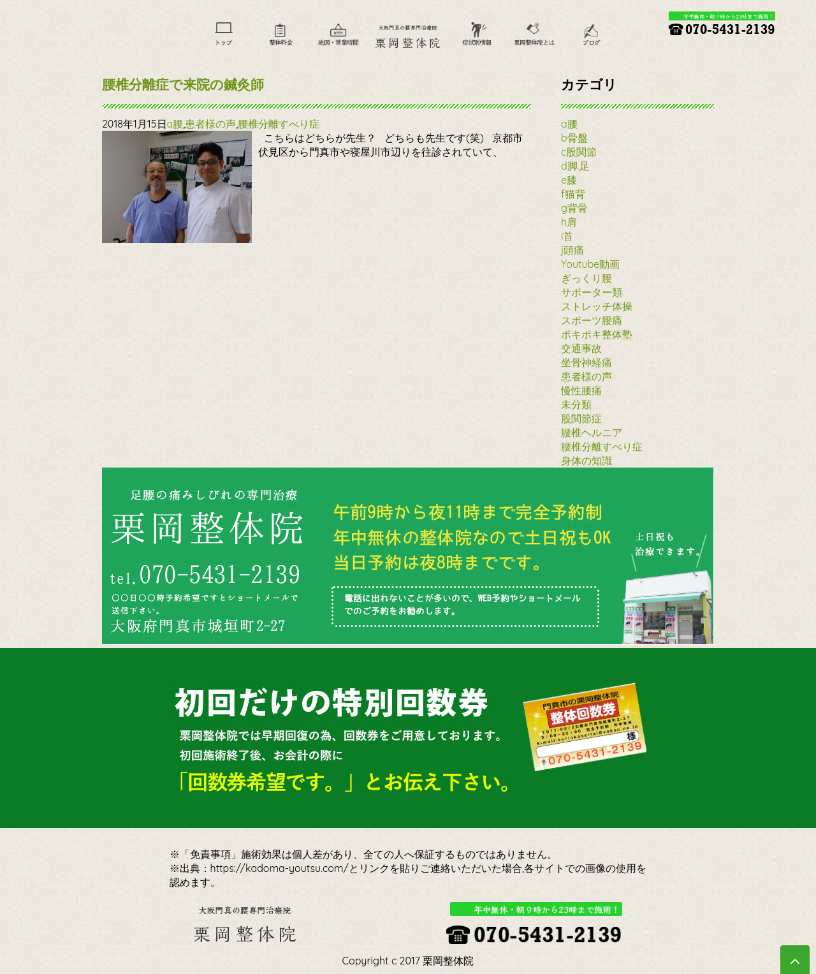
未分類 (576, 404)
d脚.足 (575, 165)
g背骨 (574, 208)
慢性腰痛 (581, 390)
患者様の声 (210, 123)
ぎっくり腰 (586, 278)
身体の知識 (586, 460)
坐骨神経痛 (586, 362)
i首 (567, 236)
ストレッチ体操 (596, 306)
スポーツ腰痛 (591, 320)
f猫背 (573, 194)
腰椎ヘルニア (591, 432)
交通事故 (581, 348)
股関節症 (581, 418)
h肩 (569, 222)
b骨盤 (574, 137)
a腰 (175, 123)
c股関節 (579, 151)
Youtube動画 (590, 264)
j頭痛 (572, 250)
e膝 (569, 179)
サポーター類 (591, 292)
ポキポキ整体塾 (596, 334)
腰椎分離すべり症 (278, 123)
